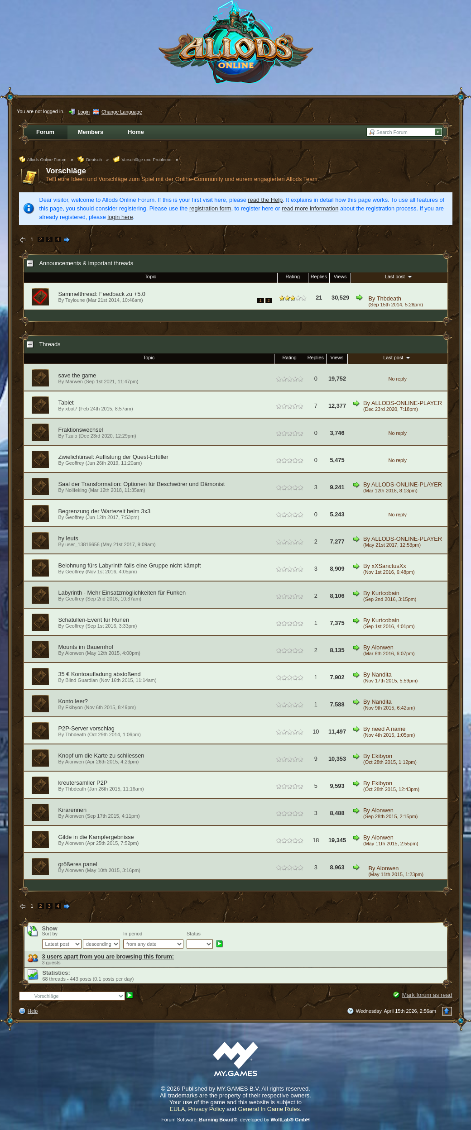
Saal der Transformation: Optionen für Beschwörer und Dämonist (141, 484)
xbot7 (71, 408)
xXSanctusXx (389, 566)
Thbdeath (389, 298)
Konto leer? (73, 701)
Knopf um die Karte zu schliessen (101, 755)
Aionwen (74, 653)
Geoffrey (74, 463)
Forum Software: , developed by (235, 1119)
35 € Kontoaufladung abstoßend (99, 674)
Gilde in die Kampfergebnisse (96, 837)
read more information (310, 208)
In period (132, 933)
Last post (399, 276)
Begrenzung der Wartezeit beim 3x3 (104, 511)
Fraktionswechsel (80, 429)
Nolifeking (76, 490)
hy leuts (68, 538)
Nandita (382, 674)
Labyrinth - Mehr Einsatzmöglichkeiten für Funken (122, 592)
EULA (177, 1109)
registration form (210, 208)
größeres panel (77, 864)
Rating (293, 276)
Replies (319, 276)
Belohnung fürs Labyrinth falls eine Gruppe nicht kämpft (129, 565)
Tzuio (71, 436)
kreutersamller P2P (83, 782)
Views (340, 276)
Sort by (50, 933)
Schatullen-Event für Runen (94, 619)
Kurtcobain (385, 593)
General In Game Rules (269, 1109)
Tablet (66, 402)
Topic (150, 276)
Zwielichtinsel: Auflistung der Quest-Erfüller (113, 456)
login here (120, 217)
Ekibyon (74, 707)
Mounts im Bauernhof (86, 647)
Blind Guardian (81, 680)
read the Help (265, 199)
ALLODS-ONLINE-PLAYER (406, 403)
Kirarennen (72, 809)
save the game (77, 375)
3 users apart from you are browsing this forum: (108, 956)
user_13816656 (82, 544)
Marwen (74, 381)
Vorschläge (66, 171)
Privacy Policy (206, 1109)
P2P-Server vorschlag (86, 728)
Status (194, 933)
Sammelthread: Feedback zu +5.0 (101, 294)
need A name (389, 728)
